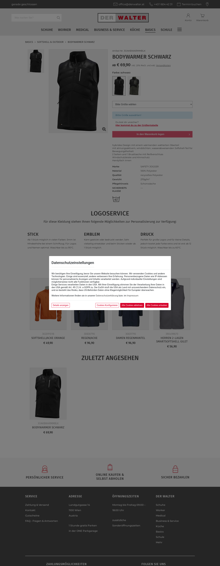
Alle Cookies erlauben (157, 305)
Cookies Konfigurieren (107, 305)
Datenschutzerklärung (107, 295)
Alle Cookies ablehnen (132, 305)
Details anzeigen (60, 305)
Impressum (132, 295)
